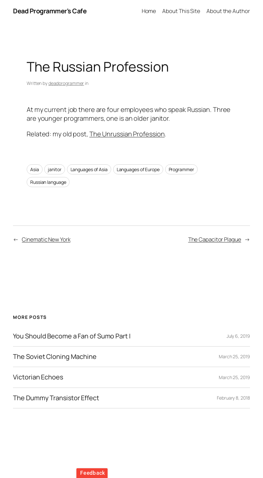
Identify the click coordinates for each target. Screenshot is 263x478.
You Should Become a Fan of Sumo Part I (71, 336)
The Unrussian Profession (127, 134)
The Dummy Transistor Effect (56, 398)
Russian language (48, 182)
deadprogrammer (66, 83)
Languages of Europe (138, 169)
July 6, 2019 (238, 336)
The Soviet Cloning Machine (54, 356)
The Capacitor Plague (214, 239)
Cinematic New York (46, 239)
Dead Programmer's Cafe (49, 11)
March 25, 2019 (234, 356)
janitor (54, 169)
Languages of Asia (89, 169)
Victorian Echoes (38, 377)
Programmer (181, 169)
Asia (34, 169)
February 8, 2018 (233, 398)
